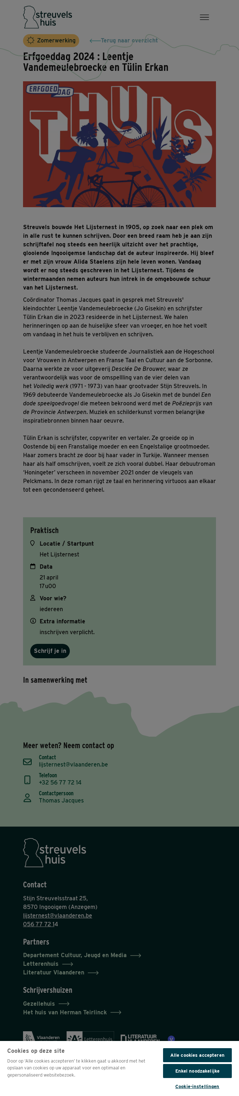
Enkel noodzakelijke (197, 1071)
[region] (119, 1068)
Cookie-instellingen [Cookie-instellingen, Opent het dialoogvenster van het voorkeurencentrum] (197, 1086)
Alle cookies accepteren (197, 1055)
